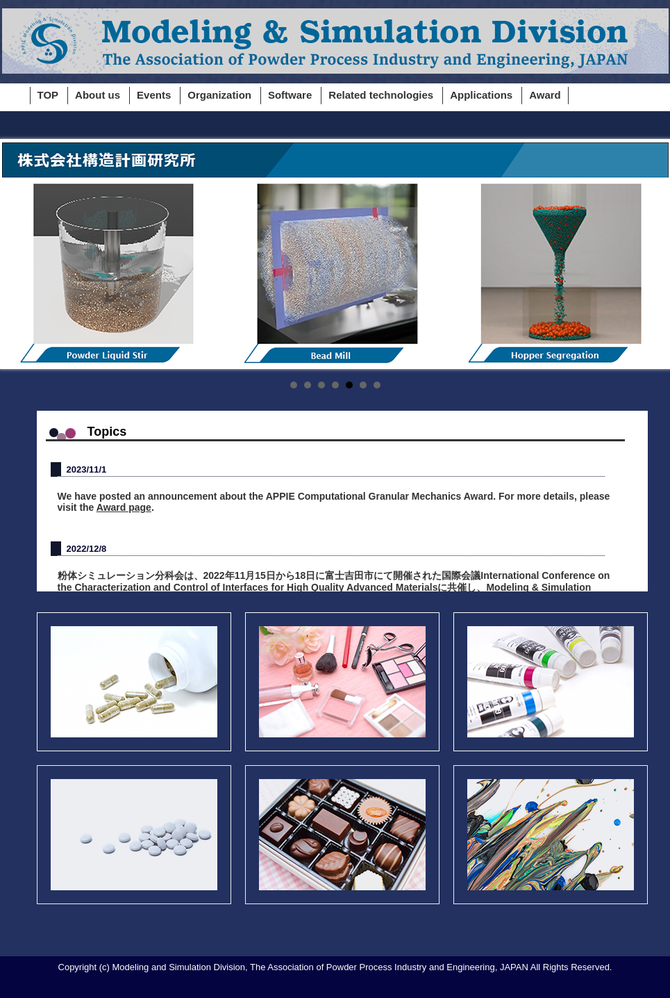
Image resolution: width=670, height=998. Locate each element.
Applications (481, 95)
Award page (124, 507)
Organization (219, 95)
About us (97, 95)
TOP (48, 95)
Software (290, 95)
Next (650, 254)
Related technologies (380, 95)
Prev (20, 254)
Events (154, 95)
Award (545, 95)
